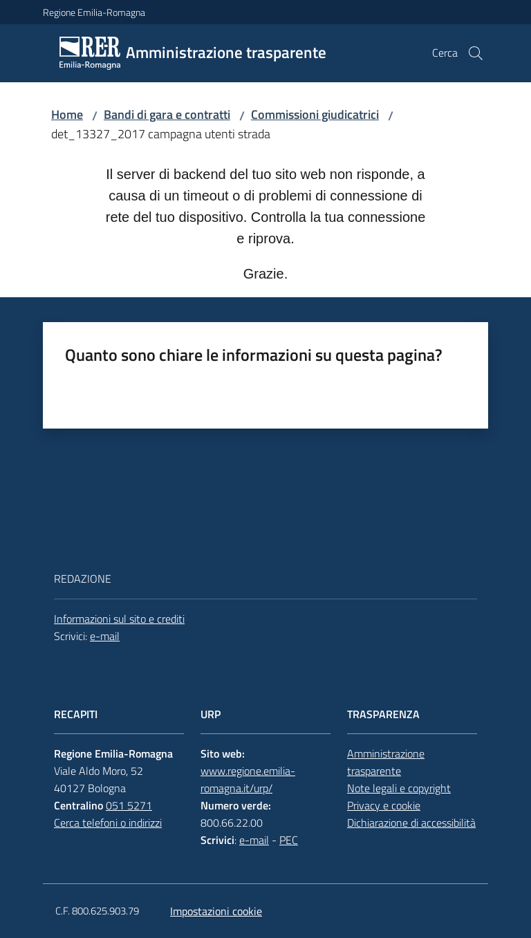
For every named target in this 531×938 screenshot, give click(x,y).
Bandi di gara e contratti (167, 114)
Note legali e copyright (399, 788)
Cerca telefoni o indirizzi (108, 822)
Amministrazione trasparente (386, 762)
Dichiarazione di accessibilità (411, 822)
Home (67, 114)
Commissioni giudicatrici (315, 114)
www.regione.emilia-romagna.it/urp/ (248, 779)
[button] (475, 53)
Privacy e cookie (383, 805)
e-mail (105, 636)
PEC (288, 840)
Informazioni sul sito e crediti (119, 618)
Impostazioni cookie (216, 911)
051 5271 (129, 805)
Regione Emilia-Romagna (94, 12)
